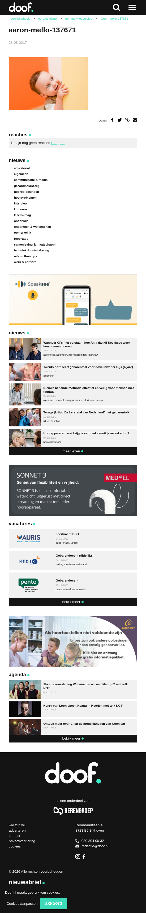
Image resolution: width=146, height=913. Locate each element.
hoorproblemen (25, 197)
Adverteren (17, 830)
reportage (21, 238)
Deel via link (127, 120)
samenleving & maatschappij (35, 244)
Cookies (15, 846)
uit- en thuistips (25, 256)
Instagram (77, 856)
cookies (53, 892)
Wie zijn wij (17, 825)
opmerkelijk (22, 232)
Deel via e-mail (135, 120)
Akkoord (53, 903)
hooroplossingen (26, 191)
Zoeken (116, 7)
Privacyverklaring (22, 841)
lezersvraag (22, 215)
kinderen (20, 209)
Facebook (85, 856)
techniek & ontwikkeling (31, 250)
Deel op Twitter (120, 120)
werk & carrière (25, 262)
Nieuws (17, 160)
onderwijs (21, 220)
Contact (14, 836)
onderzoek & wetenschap (32, 226)
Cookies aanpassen (22, 904)
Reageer (58, 143)
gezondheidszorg (27, 185)
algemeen (21, 174)
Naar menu (132, 7)
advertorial (22, 168)
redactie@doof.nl (91, 846)
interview (20, 203)
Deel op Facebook (112, 120)
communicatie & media (31, 179)
